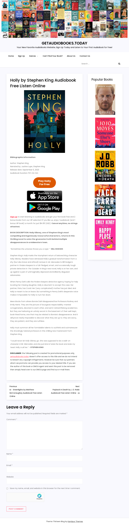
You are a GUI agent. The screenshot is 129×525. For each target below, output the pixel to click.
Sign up (13, 217)
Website (10, 477)
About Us (71, 56)
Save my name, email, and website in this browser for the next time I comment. (45, 488)
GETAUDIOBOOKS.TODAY (64, 43)
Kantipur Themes (75, 521)
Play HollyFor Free (44, 182)
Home (11, 56)
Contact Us (85, 56)
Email (9, 465)
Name (9, 454)
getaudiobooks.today (19, 356)
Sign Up (21, 56)
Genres (33, 56)
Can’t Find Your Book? (53, 56)
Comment (11, 419)
